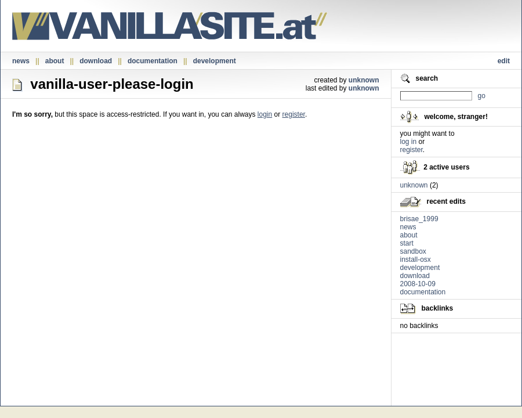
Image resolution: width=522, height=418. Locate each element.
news (21, 61)
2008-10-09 (418, 284)
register (293, 114)
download (95, 61)
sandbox (413, 251)
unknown (364, 80)
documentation (152, 61)
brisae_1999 (419, 219)
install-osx (415, 259)
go (481, 96)
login (265, 114)
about (54, 61)
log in (408, 142)
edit (504, 61)
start (407, 243)
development (214, 61)
